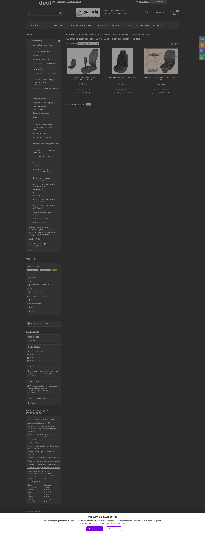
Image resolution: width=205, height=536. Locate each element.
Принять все (94, 529)
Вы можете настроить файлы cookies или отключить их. (101, 523)
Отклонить (113, 529)
